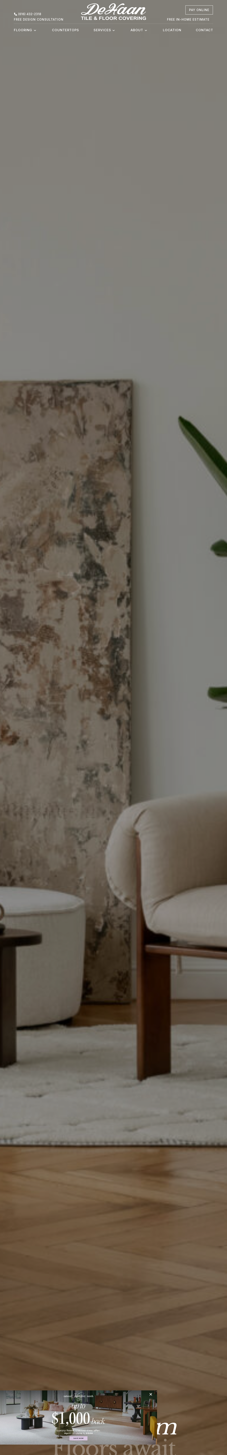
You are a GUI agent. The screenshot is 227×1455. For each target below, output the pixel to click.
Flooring (23, 30)
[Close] (133, 1394)
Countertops (65, 30)
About (137, 30)
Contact (204, 30)
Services (102, 30)
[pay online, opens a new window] (199, 10)
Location (172, 30)
